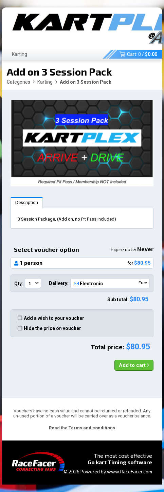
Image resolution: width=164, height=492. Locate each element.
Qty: (18, 283)
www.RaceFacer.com (129, 471)
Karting (19, 54)
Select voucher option (83, 249)
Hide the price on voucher (49, 328)
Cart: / (138, 54)
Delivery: (59, 283)
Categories (18, 82)
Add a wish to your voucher (51, 318)
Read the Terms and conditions (82, 427)
